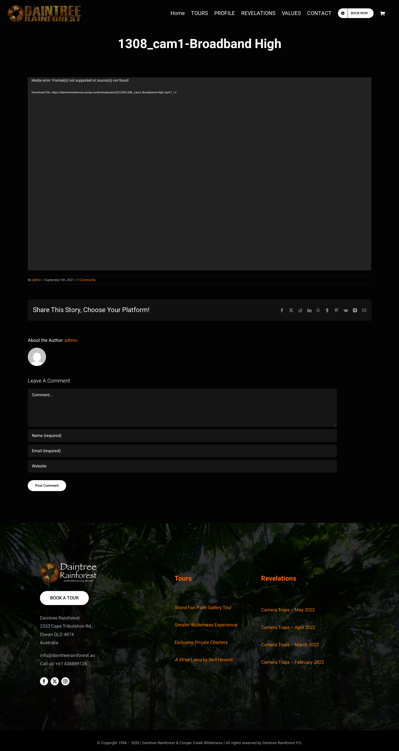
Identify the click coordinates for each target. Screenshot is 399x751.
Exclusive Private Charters (201, 642)
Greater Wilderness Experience (206, 625)
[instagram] (65, 681)
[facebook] (44, 681)
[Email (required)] (182, 451)
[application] (199, 173)
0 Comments (86, 279)
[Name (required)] (182, 435)
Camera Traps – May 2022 (288, 610)
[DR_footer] (68, 565)
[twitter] (55, 681)
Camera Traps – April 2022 (288, 627)
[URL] (182, 466)
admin (36, 279)
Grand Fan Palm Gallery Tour (203, 607)
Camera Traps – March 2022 (290, 644)
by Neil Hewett (204, 659)
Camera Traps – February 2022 (292, 662)
